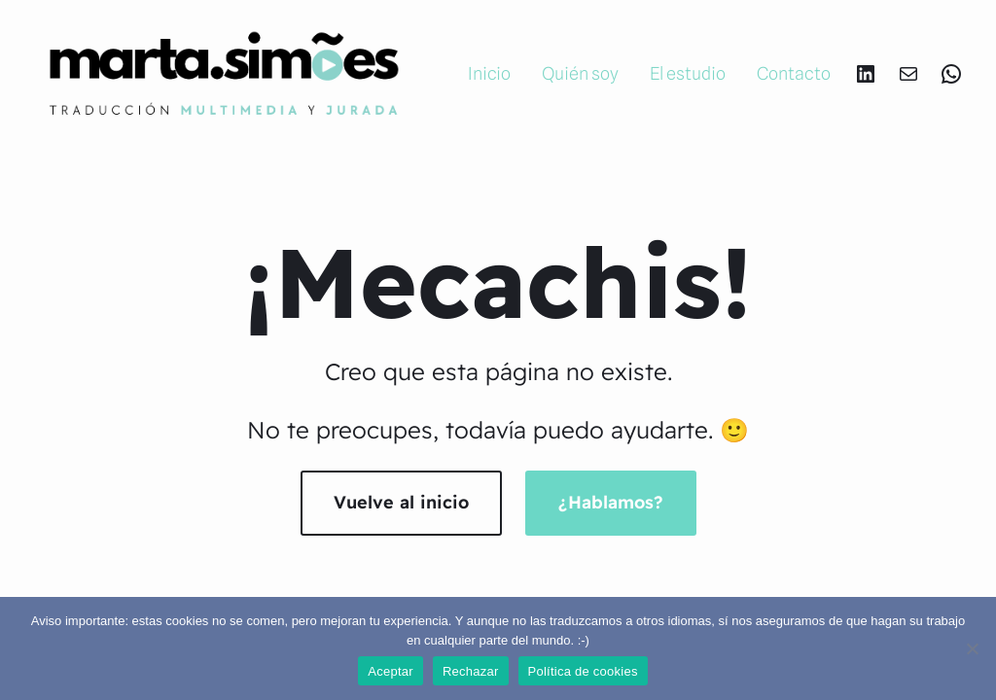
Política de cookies (583, 671)
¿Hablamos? (610, 502)
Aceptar (390, 671)
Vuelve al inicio (401, 502)
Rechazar (471, 671)
